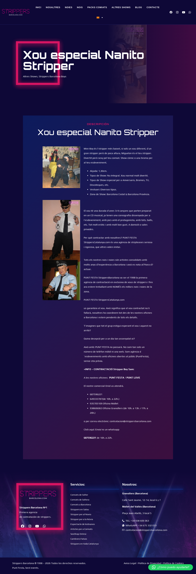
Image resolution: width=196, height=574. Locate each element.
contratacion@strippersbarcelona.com (130, 421)
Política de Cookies (173, 563)
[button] (170, 567)
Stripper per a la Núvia (82, 519)
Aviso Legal (130, 563)
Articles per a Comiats (82, 528)
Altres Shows (121, 7)
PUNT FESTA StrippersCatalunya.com (104, 299)
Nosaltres (53, 7)
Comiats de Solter (80, 494)
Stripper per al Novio (81, 514)
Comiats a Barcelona (81, 504)
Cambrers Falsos (79, 538)
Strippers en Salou (80, 509)
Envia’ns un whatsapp (107, 429)
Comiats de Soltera (80, 499)
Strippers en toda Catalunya (85, 543)
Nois (80, 7)
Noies (68, 7)
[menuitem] (100, 17)
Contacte (153, 7)
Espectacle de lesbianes (83, 524)
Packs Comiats (97, 7)
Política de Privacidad (149, 563)
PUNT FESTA (116, 377)
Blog (138, 7)
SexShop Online (79, 533)
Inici (38, 7)
